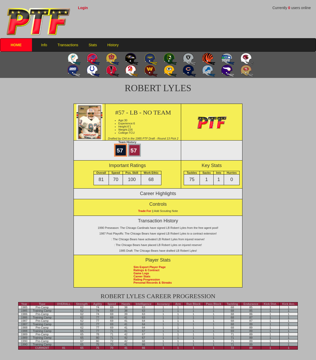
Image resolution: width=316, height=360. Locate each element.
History (113, 45)
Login (83, 8)
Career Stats (142, 276)
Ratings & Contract (147, 270)
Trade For (144, 210)
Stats (93, 45)
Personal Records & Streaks (153, 282)
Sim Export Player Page (150, 267)
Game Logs (141, 273)
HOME (16, 45)
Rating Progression (147, 279)
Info (44, 45)
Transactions (67, 45)
